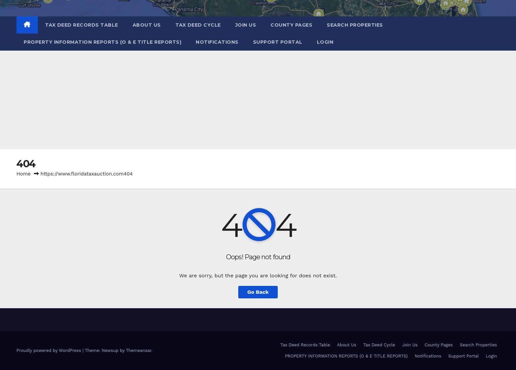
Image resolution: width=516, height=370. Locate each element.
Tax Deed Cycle (198, 25)
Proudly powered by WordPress (49, 350)
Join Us (245, 25)
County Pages (291, 25)
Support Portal (277, 42)
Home (23, 174)
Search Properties (355, 25)
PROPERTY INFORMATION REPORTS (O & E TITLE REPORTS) (102, 42)
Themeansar (138, 350)
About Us (147, 25)
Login (325, 42)
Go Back (258, 292)
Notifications (217, 42)
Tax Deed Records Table (81, 25)
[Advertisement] (258, 100)
